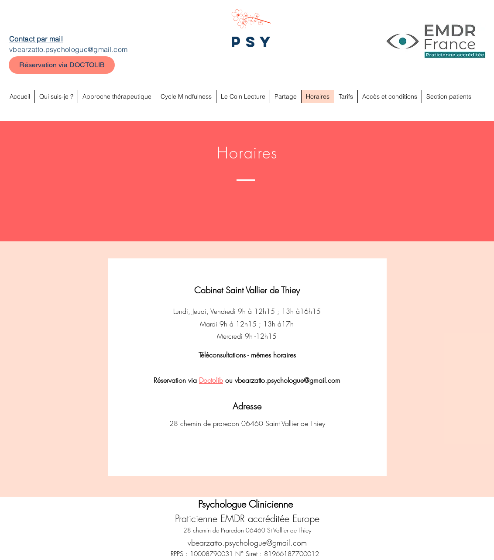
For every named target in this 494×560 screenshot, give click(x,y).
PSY (253, 41)
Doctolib (211, 380)
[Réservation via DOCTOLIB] (62, 65)
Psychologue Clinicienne (247, 504)
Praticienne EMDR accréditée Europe (247, 518)
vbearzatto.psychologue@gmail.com (68, 49)
